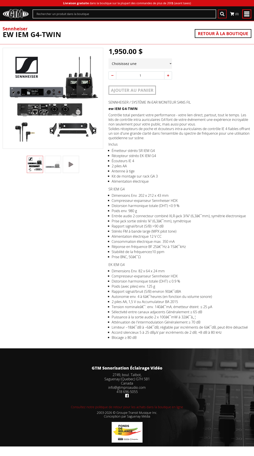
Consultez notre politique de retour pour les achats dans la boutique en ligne (127, 407)
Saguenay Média (138, 416)
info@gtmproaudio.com (127, 387)
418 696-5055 (127, 391)
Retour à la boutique (223, 33)
